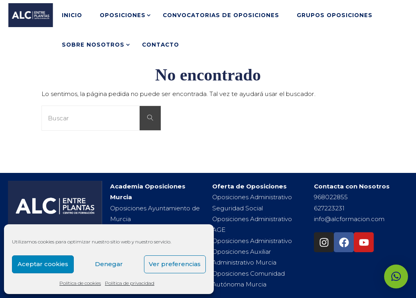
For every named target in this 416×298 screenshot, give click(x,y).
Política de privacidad (129, 283)
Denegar (109, 264)
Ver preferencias (175, 264)
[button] (396, 276)
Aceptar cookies (43, 264)
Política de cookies (80, 283)
